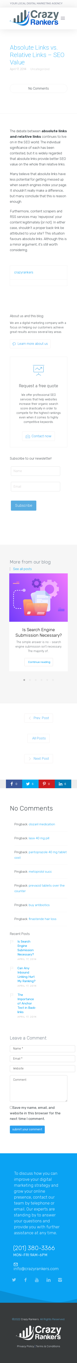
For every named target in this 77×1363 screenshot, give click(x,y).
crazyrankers (23, 272)
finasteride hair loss (42, 919)
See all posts (22, 569)
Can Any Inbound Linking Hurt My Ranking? (26, 974)
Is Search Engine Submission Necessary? (38, 632)
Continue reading (39, 662)
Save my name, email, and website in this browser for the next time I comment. (35, 1113)
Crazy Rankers (30, 1319)
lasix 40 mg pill (39, 838)
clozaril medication (42, 824)
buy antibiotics (39, 905)
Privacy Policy (25, 1346)
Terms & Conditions (48, 1346)
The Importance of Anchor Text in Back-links (26, 1003)
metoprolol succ (40, 871)
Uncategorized (39, 69)
